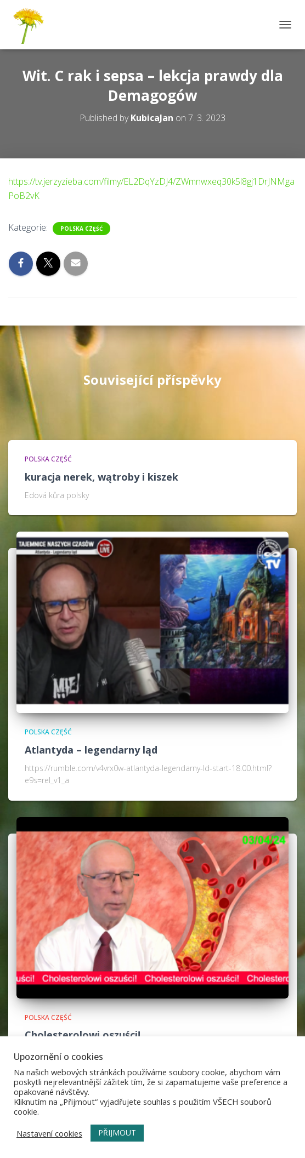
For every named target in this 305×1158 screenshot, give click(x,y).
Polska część (81, 228)
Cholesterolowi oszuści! (82, 1034)
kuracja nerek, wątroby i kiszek (101, 476)
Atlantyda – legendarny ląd (91, 749)
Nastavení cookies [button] (49, 1133)
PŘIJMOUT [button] (117, 1132)
